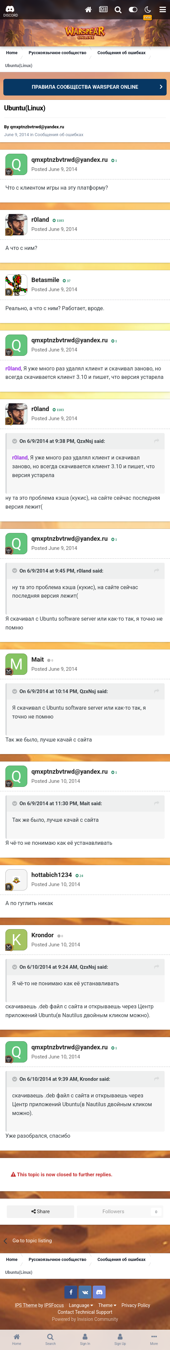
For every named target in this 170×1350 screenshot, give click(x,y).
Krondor (42, 935)
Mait (37, 659)
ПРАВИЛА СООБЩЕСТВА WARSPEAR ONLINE (85, 87)
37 (66, 281)
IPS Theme (26, 1305)
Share (40, 1212)
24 (79, 876)
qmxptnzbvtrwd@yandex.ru (37, 126)
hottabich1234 (51, 874)
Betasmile (45, 279)
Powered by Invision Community (85, 1319)
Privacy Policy (135, 1305)
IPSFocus (54, 1305)
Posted (54, 169)
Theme (107, 1305)
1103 (58, 220)
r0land (40, 219)
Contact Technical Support (85, 1312)
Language (81, 1305)
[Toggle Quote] (15, 441)
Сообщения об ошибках (59, 134)
